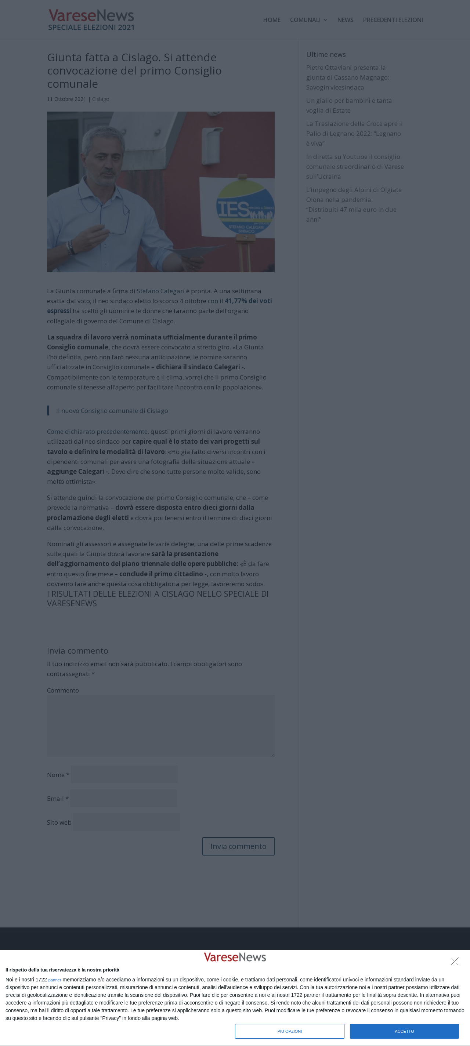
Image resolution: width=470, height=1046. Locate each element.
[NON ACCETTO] (457, 963)
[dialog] (235, 998)
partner (54, 980)
